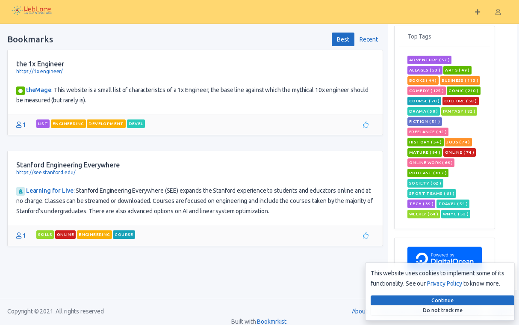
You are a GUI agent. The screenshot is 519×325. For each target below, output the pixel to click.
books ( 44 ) (423, 80)
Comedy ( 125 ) (426, 90)
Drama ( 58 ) (423, 111)
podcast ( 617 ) (428, 172)
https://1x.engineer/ (39, 71)
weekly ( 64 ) (423, 214)
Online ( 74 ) (459, 152)
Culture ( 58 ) (460, 100)
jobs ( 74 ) (458, 142)
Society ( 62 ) (425, 183)
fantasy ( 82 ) (459, 111)
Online (65, 234)
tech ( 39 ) (421, 203)
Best (343, 39)
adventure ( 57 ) (429, 59)
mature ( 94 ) (424, 152)
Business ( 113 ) (460, 80)
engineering (68, 123)
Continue (442, 300)
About (360, 311)
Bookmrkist (271, 321)
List (43, 123)
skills (45, 234)
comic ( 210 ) (463, 90)
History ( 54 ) (425, 142)
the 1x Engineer (40, 64)
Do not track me (443, 310)
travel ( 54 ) (453, 203)
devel (136, 123)
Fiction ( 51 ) (424, 121)
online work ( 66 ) (431, 162)
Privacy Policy (444, 283)
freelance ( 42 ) (428, 131)
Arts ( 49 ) (457, 70)
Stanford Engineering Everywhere (68, 165)
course (124, 234)
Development (106, 123)
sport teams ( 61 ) (431, 193)
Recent (369, 39)
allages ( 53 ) (425, 70)
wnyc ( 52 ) (456, 214)
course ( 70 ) (424, 100)
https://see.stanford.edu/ (46, 172)
